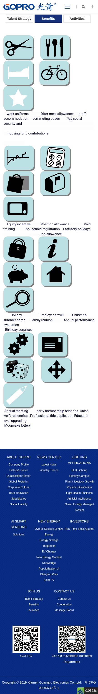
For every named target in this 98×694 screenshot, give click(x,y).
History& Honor (18, 470)
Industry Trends (49, 470)
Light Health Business (79, 493)
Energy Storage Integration (49, 543)
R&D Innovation (18, 493)
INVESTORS (79, 521)
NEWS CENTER (49, 457)
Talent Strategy (19, 18)
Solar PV (49, 580)
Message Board (64, 610)
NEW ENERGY (49, 521)
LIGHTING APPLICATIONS (79, 460)
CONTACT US (64, 591)
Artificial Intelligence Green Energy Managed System (79, 504)
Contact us (64, 598)
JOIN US (34, 591)
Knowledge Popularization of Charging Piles (49, 568)
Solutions (18, 534)
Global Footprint (18, 481)
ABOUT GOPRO (18, 457)
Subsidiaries (18, 498)
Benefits (48, 18)
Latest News (48, 464)
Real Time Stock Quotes (79, 528)
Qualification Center (18, 476)
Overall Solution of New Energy (49, 531)
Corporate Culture (18, 487)
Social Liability (18, 504)
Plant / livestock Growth (79, 481)
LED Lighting (79, 470)
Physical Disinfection (79, 487)
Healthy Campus (79, 476)
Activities (77, 18)
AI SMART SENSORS (18, 524)
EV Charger (49, 551)
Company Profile (18, 464)
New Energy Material (49, 557)
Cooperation (64, 604)
